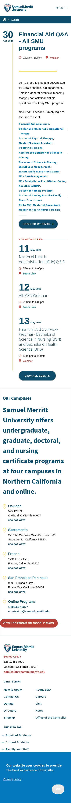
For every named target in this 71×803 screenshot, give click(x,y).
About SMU (43, 689)
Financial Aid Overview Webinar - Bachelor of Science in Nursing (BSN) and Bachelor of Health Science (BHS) (40, 339)
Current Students (17, 742)
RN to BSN (25, 205)
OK (58, 789)
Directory (10, 710)
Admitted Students (18, 735)
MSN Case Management (33, 176)
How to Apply (13, 689)
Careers (41, 696)
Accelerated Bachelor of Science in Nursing (40, 155)
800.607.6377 (17, 520)
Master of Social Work (46, 205)
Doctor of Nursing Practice (36, 190)
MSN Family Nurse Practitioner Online (42, 181)
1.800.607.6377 (18, 606)
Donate (8, 703)
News (39, 710)
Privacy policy (12, 779)
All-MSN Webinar (33, 295)
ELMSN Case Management (34, 166)
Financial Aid (27, 124)
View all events (37, 375)
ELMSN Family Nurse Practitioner (39, 171)
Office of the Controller (51, 717)
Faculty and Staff (17, 749)
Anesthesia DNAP (29, 186)
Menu (59, 8)
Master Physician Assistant (36, 143)
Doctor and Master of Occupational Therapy (41, 131)
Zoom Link (29, 273)
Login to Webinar (36, 224)
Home (4, 19)
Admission (42, 124)
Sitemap (9, 717)
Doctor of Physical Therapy (36, 138)
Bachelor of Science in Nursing (38, 162)
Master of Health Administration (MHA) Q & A (42, 259)
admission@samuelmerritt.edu (29, 611)
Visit (38, 703)
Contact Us (11, 696)
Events (15, 19)
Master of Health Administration (39, 209)
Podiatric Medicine (31, 147)
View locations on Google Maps (28, 623)
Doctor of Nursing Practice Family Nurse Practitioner (40, 198)
